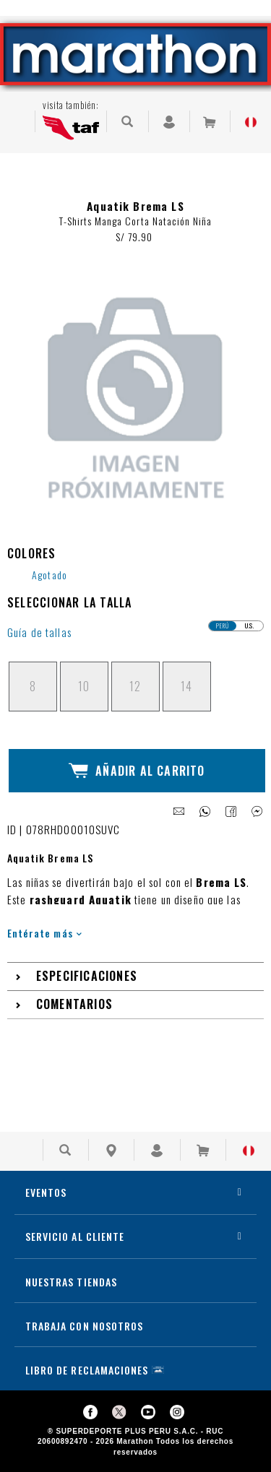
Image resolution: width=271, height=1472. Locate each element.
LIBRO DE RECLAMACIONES (86, 1369)
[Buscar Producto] (127, 121)
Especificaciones (86, 975)
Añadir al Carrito (137, 770)
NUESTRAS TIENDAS (71, 1281)
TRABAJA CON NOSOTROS (84, 1325)
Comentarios (74, 1004)
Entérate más (44, 932)
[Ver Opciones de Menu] (17, 121)
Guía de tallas (39, 632)
